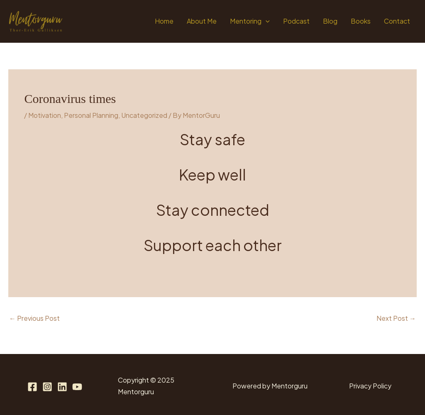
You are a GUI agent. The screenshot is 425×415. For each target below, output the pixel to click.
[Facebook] (32, 387)
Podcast (296, 21)
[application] (265, 21)
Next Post (396, 318)
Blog (330, 21)
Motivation (44, 115)
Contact (397, 21)
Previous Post (34, 318)
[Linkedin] (62, 387)
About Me (202, 21)
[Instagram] (47, 387)
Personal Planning (91, 115)
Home (164, 21)
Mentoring (250, 21)
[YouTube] (77, 387)
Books (361, 21)
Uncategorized (144, 115)
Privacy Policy (370, 385)
